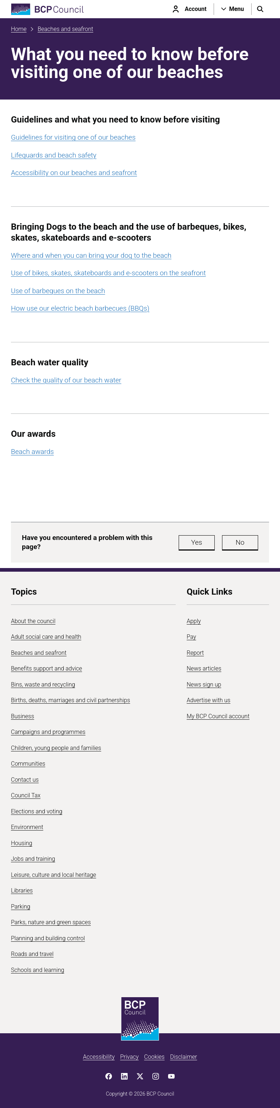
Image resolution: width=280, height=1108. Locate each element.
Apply (194, 621)
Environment (27, 827)
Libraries (22, 890)
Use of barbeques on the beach (58, 291)
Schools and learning (37, 970)
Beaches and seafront (65, 29)
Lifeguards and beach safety (53, 155)
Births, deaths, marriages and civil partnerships (70, 700)
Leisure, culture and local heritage (53, 874)
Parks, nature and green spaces (51, 922)
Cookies (154, 1056)
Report (195, 652)
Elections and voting (36, 811)
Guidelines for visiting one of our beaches (73, 137)
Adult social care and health (46, 636)
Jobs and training (33, 858)
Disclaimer (183, 1056)
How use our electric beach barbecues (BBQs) (80, 308)
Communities (28, 763)
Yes (196, 542)
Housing (21, 843)
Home (19, 29)
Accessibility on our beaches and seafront (74, 172)
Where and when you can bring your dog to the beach (91, 255)
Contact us (25, 779)
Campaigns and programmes (48, 731)
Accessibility (99, 1056)
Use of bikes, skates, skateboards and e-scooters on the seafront (108, 273)
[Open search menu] (260, 9)
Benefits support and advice (46, 668)
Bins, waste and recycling (43, 684)
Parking (20, 906)
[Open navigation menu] (233, 9)
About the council (33, 621)
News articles (204, 668)
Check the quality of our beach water (66, 380)
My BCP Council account (218, 716)
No (240, 542)
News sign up (204, 684)
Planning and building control (48, 938)
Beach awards (32, 451)
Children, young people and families (56, 748)
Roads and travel (32, 953)
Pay (191, 636)
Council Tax (25, 795)
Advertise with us (208, 700)
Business (22, 716)
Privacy (129, 1056)
